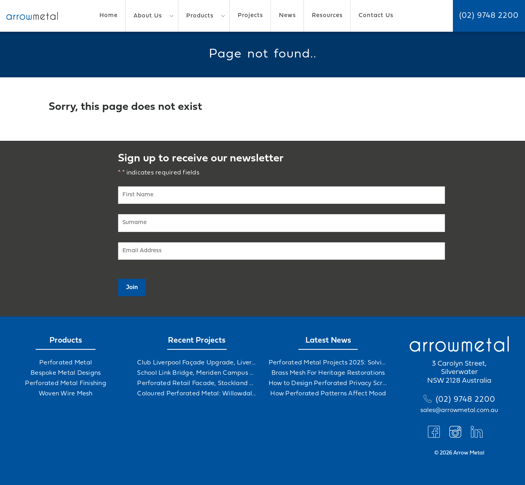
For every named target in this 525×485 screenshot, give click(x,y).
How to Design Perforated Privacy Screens (328, 383)
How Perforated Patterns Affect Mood (328, 394)
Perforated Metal (65, 363)
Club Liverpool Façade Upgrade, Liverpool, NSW (196, 363)
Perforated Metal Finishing (65, 383)
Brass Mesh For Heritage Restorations (328, 373)
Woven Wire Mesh (66, 394)
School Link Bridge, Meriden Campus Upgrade (196, 373)
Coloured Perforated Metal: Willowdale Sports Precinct (196, 394)
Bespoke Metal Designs (66, 373)
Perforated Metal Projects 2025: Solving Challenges (328, 363)
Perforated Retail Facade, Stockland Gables (196, 383)
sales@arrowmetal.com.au (459, 410)
